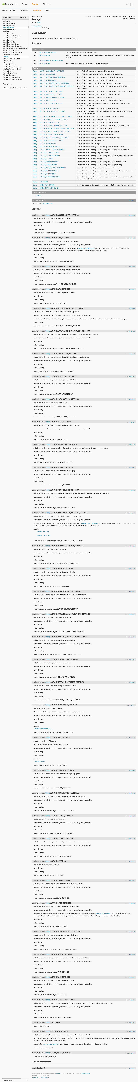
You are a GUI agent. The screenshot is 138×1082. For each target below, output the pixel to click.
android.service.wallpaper (11, 38)
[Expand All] (131, 16)
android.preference (9, 26)
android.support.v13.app (11, 44)
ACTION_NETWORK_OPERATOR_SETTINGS (54, 138)
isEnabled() (40, 761)
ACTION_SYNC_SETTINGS (48, 165)
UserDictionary (7, 71)
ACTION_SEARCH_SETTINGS (49, 153)
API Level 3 (132, 266)
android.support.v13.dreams (12, 46)
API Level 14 (131, 705)
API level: (22, 17)
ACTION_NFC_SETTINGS (48, 144)
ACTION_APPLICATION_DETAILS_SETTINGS (54, 83)
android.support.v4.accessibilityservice (16, 48)
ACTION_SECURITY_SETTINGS (50, 156)
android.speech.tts (9, 42)
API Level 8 (132, 238)
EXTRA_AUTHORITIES (47, 185)
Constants (106, 16)
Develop (35, 4)
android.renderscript (9, 30)
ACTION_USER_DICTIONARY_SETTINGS (53, 168)
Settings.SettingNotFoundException (14, 88)
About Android (35, 1077)
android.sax (6, 32)
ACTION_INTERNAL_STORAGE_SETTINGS (54, 119)
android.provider (8, 28)
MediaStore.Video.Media (11, 50)
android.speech (8, 40)
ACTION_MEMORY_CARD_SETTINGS (52, 134)
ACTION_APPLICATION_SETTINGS (51, 91)
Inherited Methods (120, 16)
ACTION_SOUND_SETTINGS (49, 162)
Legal (42, 1077)
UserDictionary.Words (10, 73)
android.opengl (8, 19)
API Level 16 (131, 738)
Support (47, 1077)
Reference (37, 10)
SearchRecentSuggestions (11, 55)
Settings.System (8, 63)
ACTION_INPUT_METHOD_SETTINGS (52, 111)
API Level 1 (131, 19)
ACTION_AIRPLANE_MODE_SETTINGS (52, 77)
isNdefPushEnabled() (43, 729)
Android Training (8, 10)
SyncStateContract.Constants (12, 67)
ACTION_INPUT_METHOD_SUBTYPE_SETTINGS (56, 116)
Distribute (46, 4)
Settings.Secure (8, 61)
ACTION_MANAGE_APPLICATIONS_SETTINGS (55, 131)
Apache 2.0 (59, 1073)
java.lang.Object (37, 26)
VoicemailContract (9, 75)
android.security (8, 34)
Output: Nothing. (43, 535)
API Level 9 (132, 308)
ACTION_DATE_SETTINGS (48, 100)
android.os (6, 21)
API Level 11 (131, 513)
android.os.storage (9, 23)
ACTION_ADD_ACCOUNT (48, 74)
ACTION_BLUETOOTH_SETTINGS (51, 94)
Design (24, 4)
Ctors (112, 16)
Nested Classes (97, 16)
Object (39, 22)
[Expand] (131, 200)
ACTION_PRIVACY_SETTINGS (50, 147)
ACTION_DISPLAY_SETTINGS (49, 108)
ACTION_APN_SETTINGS (48, 80)
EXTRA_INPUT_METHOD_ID (49, 188)
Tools (47, 10)
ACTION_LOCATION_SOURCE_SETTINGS (53, 125)
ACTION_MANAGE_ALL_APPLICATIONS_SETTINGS (57, 128)
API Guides (24, 10)
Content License (86, 1073)
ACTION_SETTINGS (46, 159)
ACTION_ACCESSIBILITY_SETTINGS (52, 71)
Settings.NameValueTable (11, 59)
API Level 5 (132, 215)
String (35, 71)
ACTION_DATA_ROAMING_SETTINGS (52, 97)
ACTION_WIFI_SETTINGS (48, 174)
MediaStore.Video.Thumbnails (13, 52)
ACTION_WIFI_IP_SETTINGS (49, 171)
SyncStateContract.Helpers (12, 69)
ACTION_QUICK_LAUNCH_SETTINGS (52, 150)
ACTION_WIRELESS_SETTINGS (50, 177)
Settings (5, 57)
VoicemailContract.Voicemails (13, 79)
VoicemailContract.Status (11, 77)
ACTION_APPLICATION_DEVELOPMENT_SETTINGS (57, 86)
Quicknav (17, 4)
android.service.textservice (12, 36)
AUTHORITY (44, 182)
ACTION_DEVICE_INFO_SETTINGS (51, 103)
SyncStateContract (9, 65)
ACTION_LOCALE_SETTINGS (49, 122)
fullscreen (27, 1080)
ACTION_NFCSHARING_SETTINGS (51, 141)
